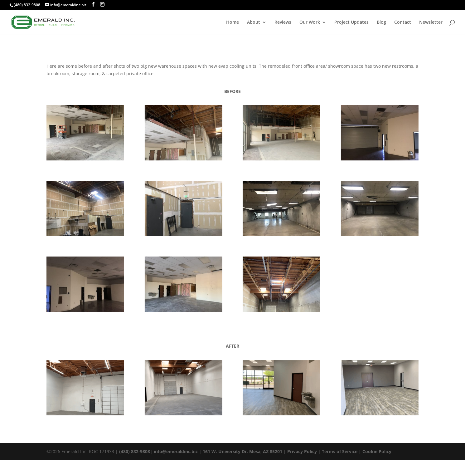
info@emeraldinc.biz (176, 451)
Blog (381, 22)
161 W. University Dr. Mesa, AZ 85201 (242, 451)
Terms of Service (339, 451)
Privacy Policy (302, 451)
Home (232, 22)
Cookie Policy (376, 451)
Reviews (282, 22)
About (253, 22)
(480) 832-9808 (27, 4)
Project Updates (351, 22)
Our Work (309, 22)
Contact (402, 22)
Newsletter (431, 22)
